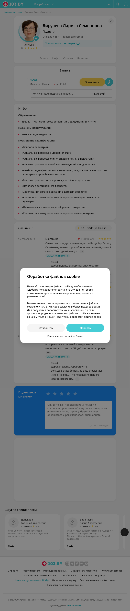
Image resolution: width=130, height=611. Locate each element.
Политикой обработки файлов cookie (79, 316)
